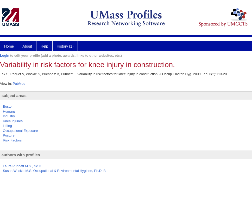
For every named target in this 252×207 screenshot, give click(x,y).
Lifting (7, 126)
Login (4, 55)
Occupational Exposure (20, 131)
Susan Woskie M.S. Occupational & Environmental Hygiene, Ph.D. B (54, 171)
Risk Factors (12, 140)
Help (44, 46)
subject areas (14, 95)
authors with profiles (21, 155)
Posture (9, 135)
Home (9, 46)
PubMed (19, 84)
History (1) (65, 46)
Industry (9, 116)
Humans (9, 111)
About (27, 46)
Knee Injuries (13, 121)
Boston (8, 106)
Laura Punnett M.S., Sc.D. (22, 166)
